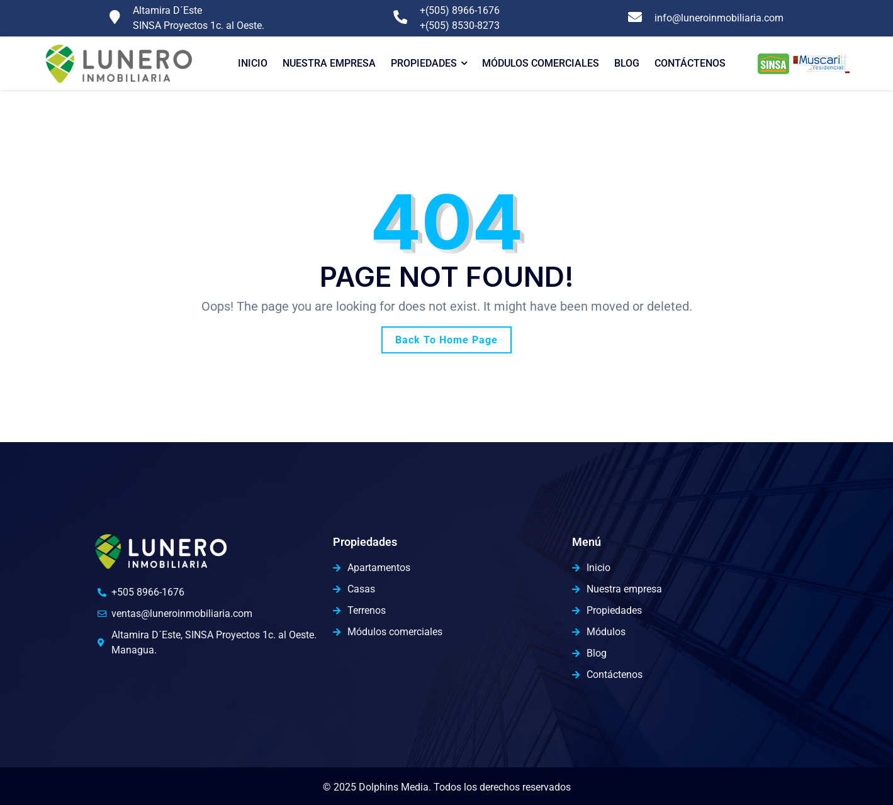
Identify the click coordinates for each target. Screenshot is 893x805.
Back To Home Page (446, 340)
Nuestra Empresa (329, 63)
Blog (626, 63)
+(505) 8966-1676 (460, 10)
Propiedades (424, 63)
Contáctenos (690, 63)
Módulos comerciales (540, 63)
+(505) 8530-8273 (460, 25)
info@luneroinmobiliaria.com (718, 18)
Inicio (252, 63)
